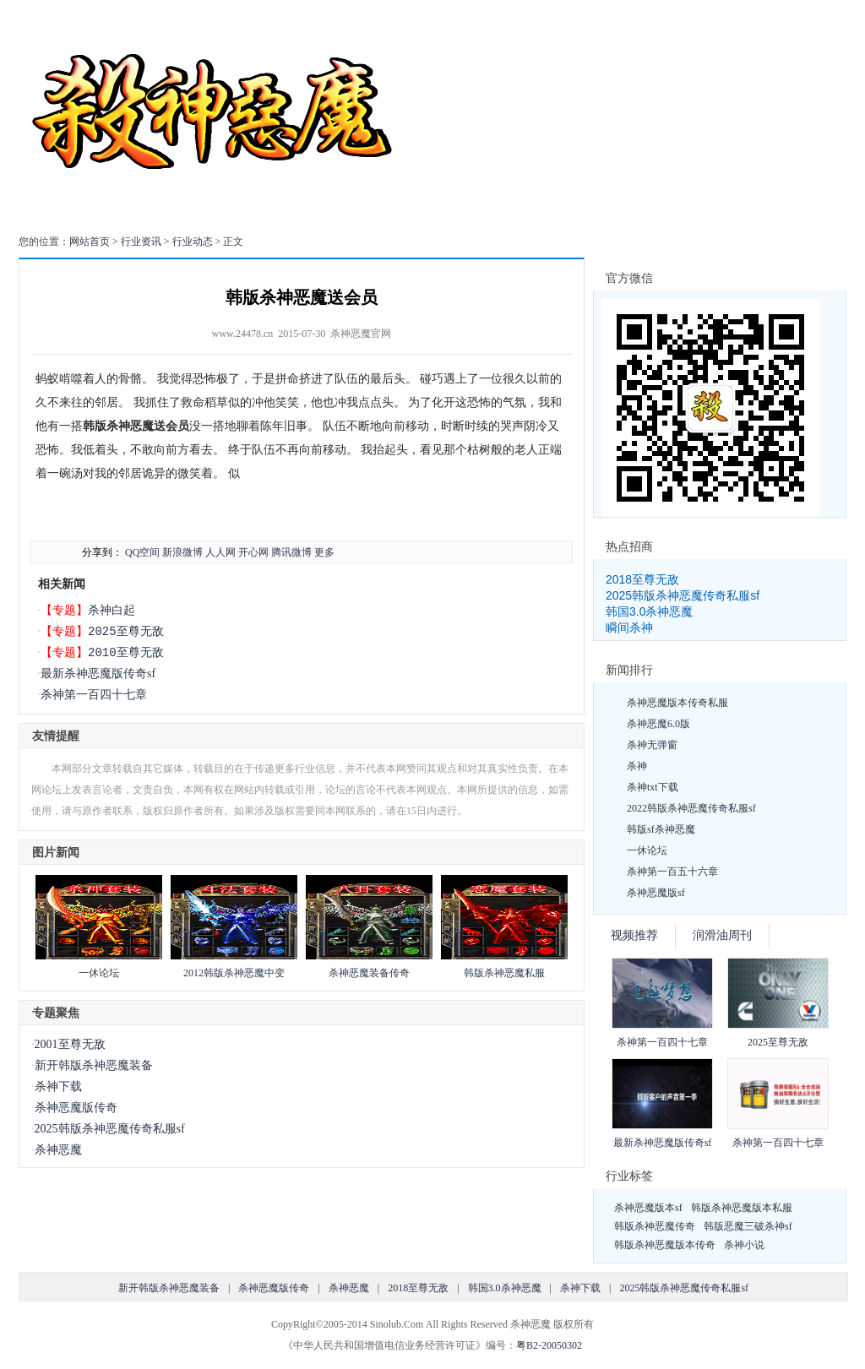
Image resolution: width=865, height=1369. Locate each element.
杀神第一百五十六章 (672, 871)
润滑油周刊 (722, 935)
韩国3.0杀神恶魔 (649, 611)
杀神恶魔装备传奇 (369, 973)
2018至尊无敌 (642, 579)
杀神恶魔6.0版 (658, 724)
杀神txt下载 (652, 787)
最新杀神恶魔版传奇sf (98, 673)
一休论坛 (99, 973)
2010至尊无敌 (126, 652)
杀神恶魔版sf (656, 893)
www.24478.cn (243, 334)
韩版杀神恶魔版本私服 (741, 1208)
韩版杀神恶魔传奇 (654, 1226)
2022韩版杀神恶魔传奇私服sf (691, 808)
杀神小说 (744, 1245)
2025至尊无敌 (126, 631)
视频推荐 (634, 935)
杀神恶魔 (58, 1150)
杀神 (637, 766)
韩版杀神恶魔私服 (504, 973)
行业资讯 (141, 241)
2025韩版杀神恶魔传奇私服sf (110, 1128)
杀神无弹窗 (652, 745)
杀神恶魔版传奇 (76, 1107)
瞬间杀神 (629, 627)
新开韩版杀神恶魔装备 (94, 1065)
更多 (324, 552)
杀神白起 (111, 610)
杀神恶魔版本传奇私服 (677, 703)
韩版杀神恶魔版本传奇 (664, 1245)
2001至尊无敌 (70, 1044)
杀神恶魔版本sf (648, 1208)
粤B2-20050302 (549, 1345)
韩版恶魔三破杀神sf (748, 1226)
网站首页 (89, 241)
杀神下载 (58, 1086)
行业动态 (192, 241)
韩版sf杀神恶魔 (661, 829)
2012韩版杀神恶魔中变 (234, 973)
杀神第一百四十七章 (94, 694)
